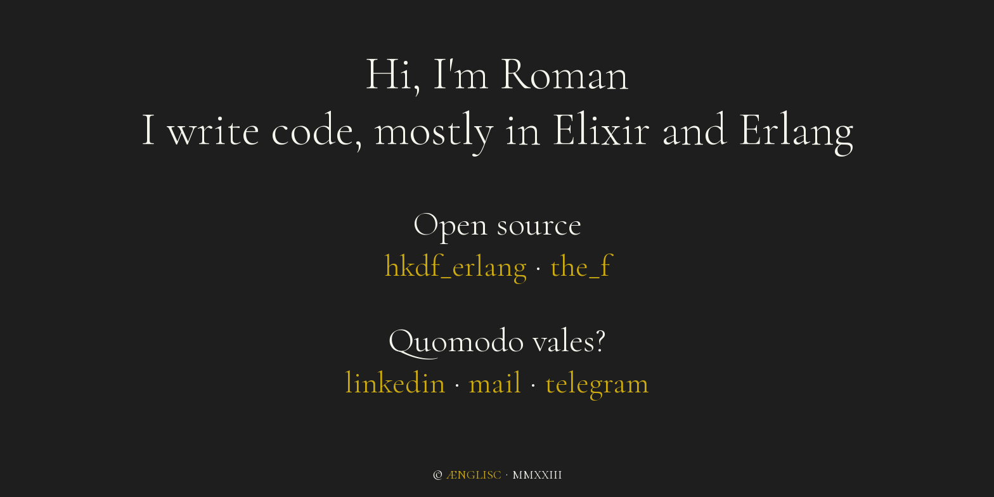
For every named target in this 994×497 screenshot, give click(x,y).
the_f (580, 266)
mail (495, 383)
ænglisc (473, 474)
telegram (597, 383)
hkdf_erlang (456, 266)
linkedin (395, 383)
